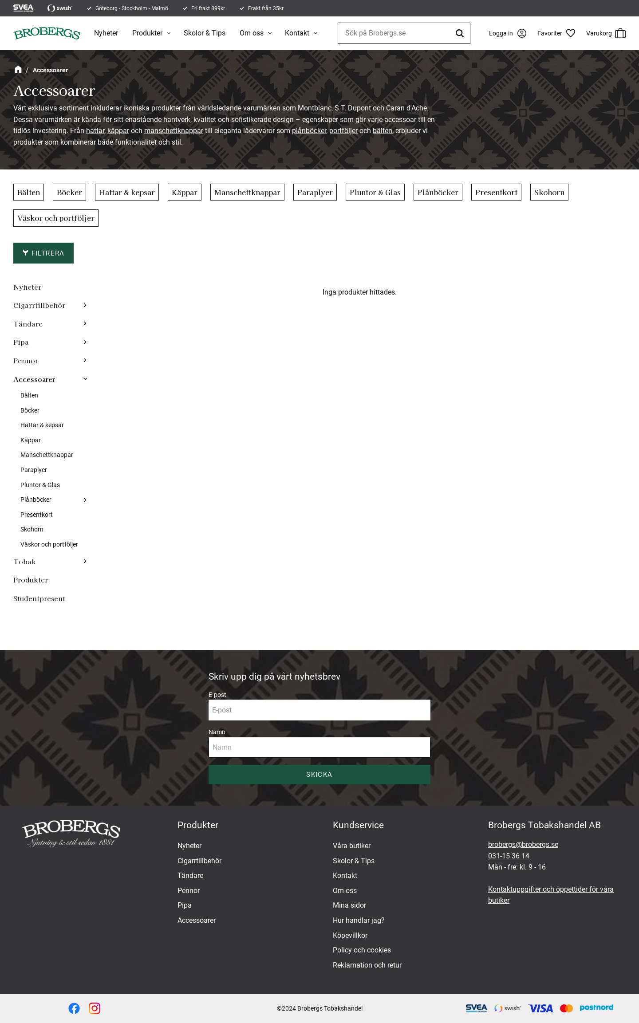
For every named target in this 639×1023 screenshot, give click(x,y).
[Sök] (461, 33)
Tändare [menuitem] (28, 323)
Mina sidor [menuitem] (349, 905)
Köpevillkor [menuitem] (350, 935)
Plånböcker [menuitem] (35, 500)
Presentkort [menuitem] (36, 515)
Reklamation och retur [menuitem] (367, 965)
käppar (118, 130)
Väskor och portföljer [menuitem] (49, 544)
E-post (217, 694)
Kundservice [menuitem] (358, 825)
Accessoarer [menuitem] (34, 379)
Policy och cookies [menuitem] (362, 950)
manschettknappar (173, 130)
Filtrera (48, 253)
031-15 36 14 (508, 856)
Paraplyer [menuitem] (33, 470)
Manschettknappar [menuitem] (46, 455)
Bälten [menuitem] (29, 395)
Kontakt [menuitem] (297, 33)
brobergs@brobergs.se (523, 844)
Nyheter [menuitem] (106, 33)
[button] (559, 33)
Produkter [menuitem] (147, 33)
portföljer (343, 130)
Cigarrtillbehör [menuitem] (39, 305)
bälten (382, 130)
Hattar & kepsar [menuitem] (42, 425)
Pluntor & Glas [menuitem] (40, 485)
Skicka (319, 775)
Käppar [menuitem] (30, 440)
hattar (95, 130)
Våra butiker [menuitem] (352, 846)
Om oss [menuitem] (252, 33)
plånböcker (309, 130)
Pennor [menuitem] (25, 360)
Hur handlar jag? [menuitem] (359, 920)
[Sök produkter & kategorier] (404, 33)
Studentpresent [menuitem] (39, 598)
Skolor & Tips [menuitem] (204, 33)
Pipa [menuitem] (21, 341)
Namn (217, 732)
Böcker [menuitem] (29, 410)
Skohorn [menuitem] (31, 529)
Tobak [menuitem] (24, 561)
